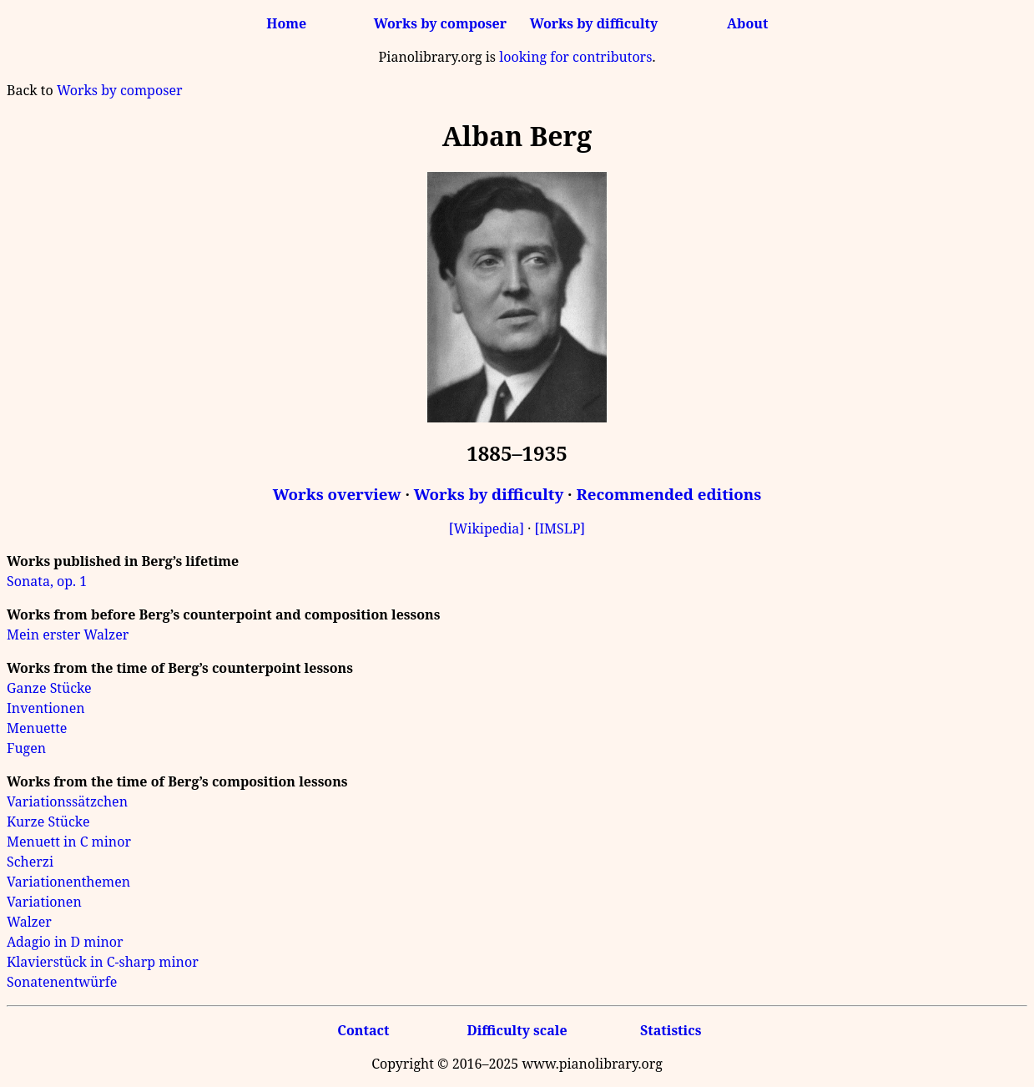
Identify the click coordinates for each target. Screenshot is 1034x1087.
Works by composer (440, 23)
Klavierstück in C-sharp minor (103, 962)
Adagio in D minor (65, 942)
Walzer (29, 922)
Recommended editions (668, 493)
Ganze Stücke (49, 688)
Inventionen (46, 708)
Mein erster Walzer (68, 634)
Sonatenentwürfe (62, 982)
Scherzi (30, 861)
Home (286, 23)
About (747, 23)
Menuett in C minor (69, 841)
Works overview (337, 493)
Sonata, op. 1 (47, 581)
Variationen (44, 901)
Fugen (26, 748)
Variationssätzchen (67, 801)
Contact (363, 1030)
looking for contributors (575, 57)
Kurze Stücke (48, 821)
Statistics (670, 1030)
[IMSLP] (559, 528)
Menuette (37, 728)
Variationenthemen (68, 881)
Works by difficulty (594, 23)
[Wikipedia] (486, 528)
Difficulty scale (517, 1030)
